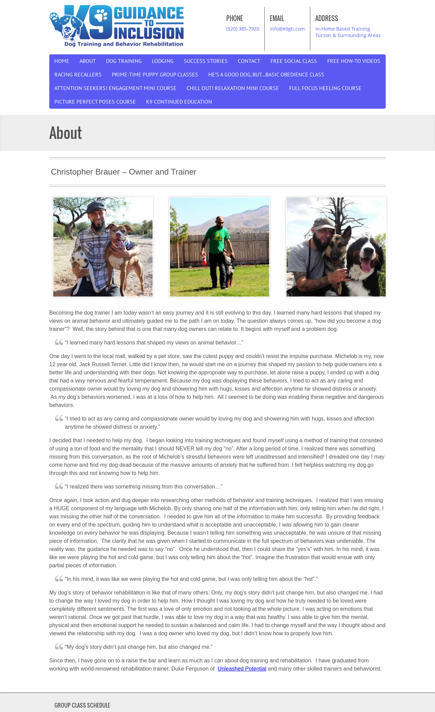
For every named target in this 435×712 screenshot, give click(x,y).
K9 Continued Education (179, 102)
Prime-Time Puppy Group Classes (155, 75)
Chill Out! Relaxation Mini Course (233, 88)
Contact (249, 61)
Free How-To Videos (353, 61)
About (88, 61)
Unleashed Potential (242, 669)
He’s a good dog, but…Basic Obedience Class (266, 75)
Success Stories (206, 61)
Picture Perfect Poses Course (95, 102)
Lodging (163, 61)
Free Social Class (294, 61)
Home (61, 61)
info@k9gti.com (287, 28)
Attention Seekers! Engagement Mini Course (115, 88)
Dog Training (124, 61)
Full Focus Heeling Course (325, 88)
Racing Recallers (78, 75)
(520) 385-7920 (242, 28)
